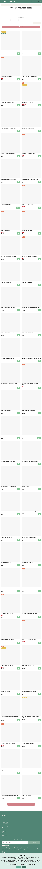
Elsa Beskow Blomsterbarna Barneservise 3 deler (9, 179)
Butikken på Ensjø (5, 826)
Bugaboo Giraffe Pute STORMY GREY (27, 51)
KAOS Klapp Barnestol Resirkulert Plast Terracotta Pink (31, 358)
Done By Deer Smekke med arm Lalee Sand (7, 358)
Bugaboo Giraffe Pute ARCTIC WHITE (27, 332)
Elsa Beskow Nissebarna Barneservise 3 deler (8, 128)
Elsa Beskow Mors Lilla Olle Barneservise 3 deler (30, 179)
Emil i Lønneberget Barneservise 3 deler (7, 102)
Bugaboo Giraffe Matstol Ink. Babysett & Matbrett (9, 51)
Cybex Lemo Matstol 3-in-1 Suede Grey (7, 665)
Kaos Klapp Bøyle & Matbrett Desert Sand (29, 128)
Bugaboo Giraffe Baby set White (27, 282)
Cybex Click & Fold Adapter (26, 795)
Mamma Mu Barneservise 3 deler (6, 562)
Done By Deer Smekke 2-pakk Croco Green (7, 512)
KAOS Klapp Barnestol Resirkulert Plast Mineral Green (31, 307)
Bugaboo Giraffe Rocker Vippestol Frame (28, 410)
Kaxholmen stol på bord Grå (5, 691)
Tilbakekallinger (4, 833)
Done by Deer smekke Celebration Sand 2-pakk (29, 613)
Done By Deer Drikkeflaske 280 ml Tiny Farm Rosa (30, 461)
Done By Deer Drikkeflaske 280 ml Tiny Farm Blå (8, 486)
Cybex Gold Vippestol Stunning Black (28, 743)
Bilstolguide (4, 819)
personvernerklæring (31, 864)
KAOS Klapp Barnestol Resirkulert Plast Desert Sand (9, 795)
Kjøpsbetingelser (5, 830)
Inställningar (18, 866)
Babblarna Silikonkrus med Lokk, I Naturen (29, 691)
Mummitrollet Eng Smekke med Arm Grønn (29, 588)
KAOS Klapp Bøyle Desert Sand (27, 230)
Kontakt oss (4, 831)
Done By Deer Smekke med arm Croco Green (29, 537)
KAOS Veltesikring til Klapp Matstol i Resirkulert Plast (31, 436)
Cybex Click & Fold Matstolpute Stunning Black (29, 76)
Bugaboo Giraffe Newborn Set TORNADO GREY (8, 307)
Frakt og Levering (5, 821)
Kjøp (18, 53)
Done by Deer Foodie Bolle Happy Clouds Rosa (8, 461)
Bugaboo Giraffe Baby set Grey (6, 282)
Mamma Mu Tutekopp (25, 486)
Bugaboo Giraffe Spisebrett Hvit (6, 410)
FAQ (2, 827)
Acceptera (24, 866)
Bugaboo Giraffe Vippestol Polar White (28, 665)
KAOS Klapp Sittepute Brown (5, 436)
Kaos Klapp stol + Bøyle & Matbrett (27, 102)
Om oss (3, 832)
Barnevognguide (5, 824)
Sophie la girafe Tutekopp (5, 588)
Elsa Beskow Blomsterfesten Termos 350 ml (8, 639)
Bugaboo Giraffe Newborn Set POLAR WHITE (7, 332)
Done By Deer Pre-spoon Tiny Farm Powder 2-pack (9, 383)
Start (18, 4)
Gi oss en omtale (5, 822)
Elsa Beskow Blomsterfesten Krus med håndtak (30, 512)
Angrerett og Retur (5, 823)
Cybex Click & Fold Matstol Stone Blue (28, 204)
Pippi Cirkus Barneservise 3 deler (6, 537)
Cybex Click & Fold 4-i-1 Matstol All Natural (29, 639)
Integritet (3, 828)
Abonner (34, 842)
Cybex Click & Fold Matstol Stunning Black (8, 743)
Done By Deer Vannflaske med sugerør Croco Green (30, 256)
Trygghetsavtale (4, 835)
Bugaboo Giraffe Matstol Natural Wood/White (8, 256)
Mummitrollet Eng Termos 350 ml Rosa (7, 613)
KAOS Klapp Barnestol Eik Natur (6, 204)
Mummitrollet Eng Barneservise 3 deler (28, 153)
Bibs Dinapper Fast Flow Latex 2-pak (27, 562)
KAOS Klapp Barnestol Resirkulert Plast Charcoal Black (10, 716)
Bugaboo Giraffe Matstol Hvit (5, 230)
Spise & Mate (22, 4)
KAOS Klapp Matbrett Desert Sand (6, 76)
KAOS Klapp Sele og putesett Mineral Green (8, 153)
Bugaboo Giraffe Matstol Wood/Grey (28, 769)
